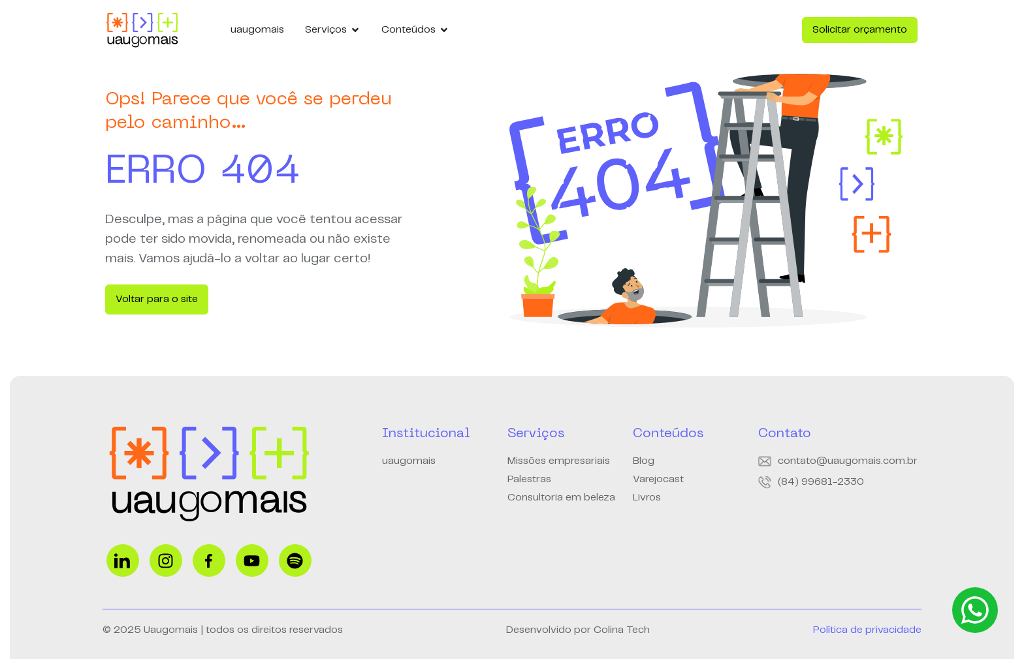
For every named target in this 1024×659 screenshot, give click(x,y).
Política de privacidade (867, 630)
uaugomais (409, 461)
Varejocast (658, 479)
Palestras (529, 479)
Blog (643, 461)
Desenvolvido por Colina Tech (578, 630)
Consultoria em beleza (561, 497)
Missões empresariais (558, 461)
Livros (647, 497)
